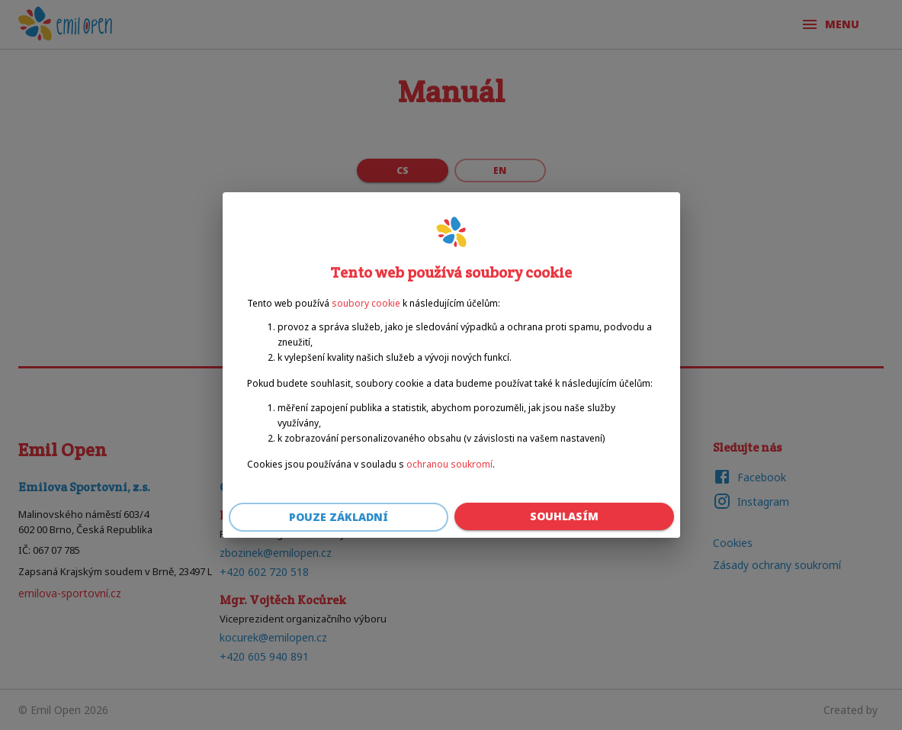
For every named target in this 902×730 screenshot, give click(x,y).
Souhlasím (564, 517)
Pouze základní (338, 517)
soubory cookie (366, 303)
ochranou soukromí (449, 464)
